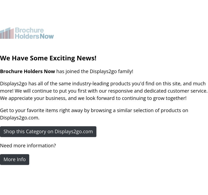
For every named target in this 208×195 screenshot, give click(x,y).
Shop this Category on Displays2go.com (48, 131)
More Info (15, 159)
